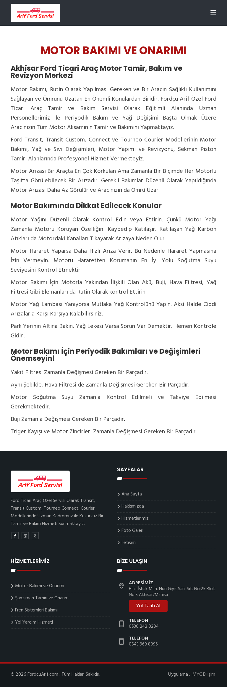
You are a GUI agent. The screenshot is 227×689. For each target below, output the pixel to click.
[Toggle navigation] (213, 14)
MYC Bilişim (203, 676)
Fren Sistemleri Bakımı (36, 612)
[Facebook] (15, 537)
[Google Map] (35, 537)
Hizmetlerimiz (135, 520)
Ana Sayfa (131, 496)
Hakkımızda (132, 508)
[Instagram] (25, 537)
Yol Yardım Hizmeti (34, 624)
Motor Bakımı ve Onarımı (39, 588)
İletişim (128, 545)
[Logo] (36, 13)
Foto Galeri (132, 533)
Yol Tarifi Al (148, 608)
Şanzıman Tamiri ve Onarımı (42, 600)
